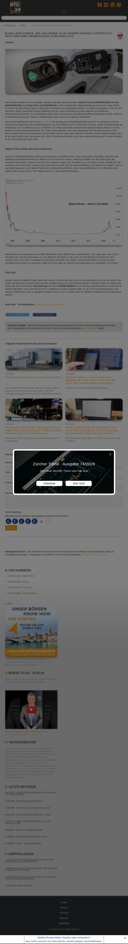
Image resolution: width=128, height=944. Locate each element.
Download (49, 483)
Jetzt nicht (79, 483)
